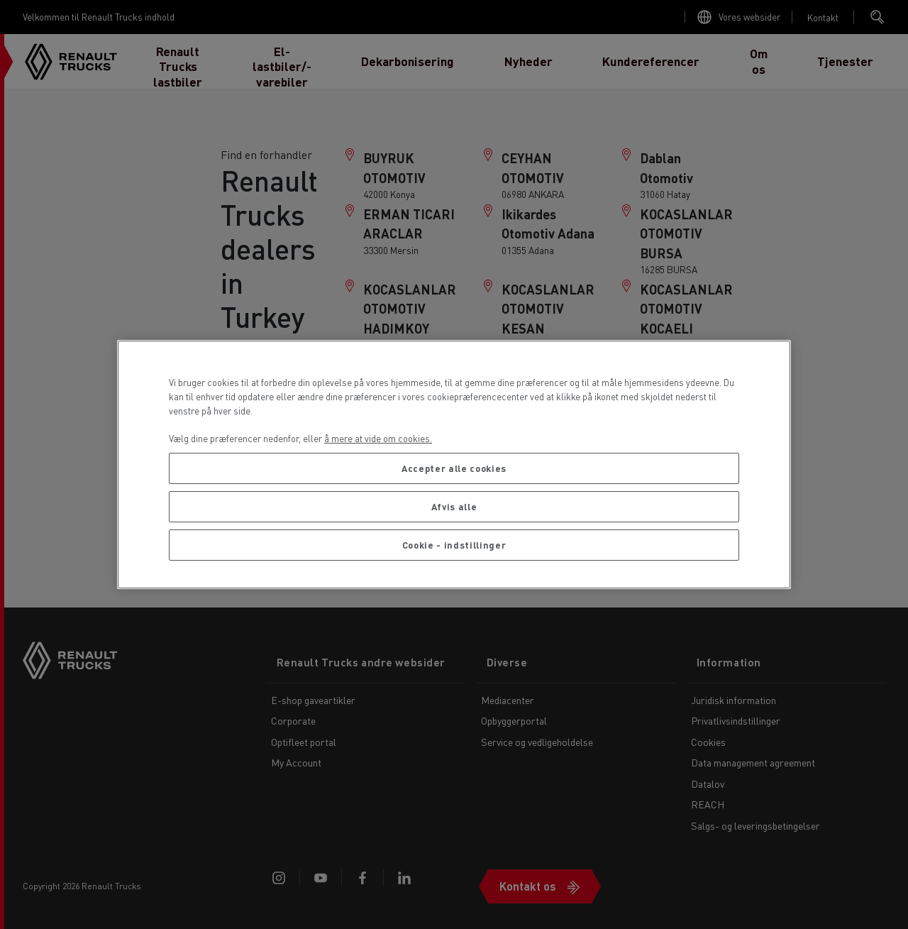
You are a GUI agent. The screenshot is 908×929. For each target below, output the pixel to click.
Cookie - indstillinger (454, 545)
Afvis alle (454, 506)
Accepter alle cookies (454, 468)
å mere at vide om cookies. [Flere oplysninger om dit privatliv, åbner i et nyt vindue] (378, 438)
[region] (454, 464)
